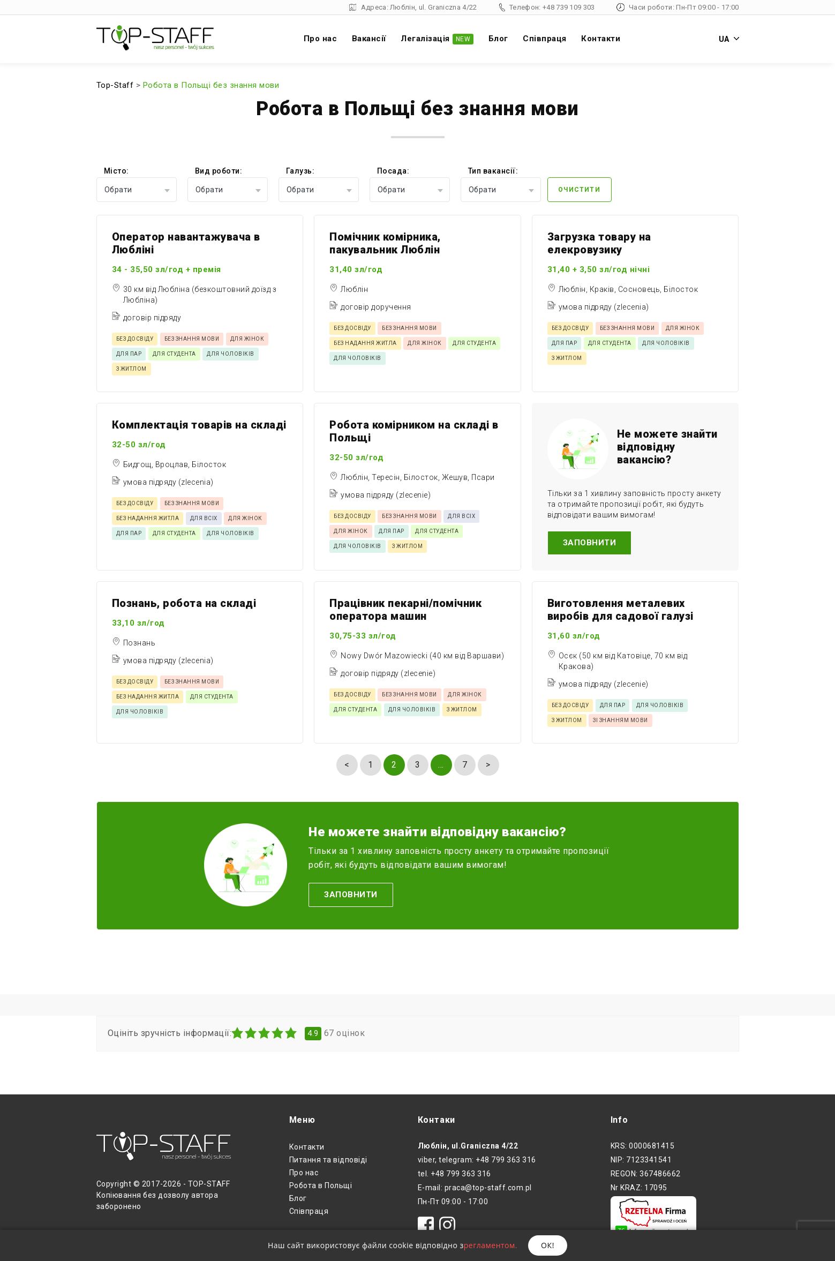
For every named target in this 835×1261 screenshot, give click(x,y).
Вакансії (369, 38)
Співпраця (545, 38)
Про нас (320, 38)
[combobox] (136, 189)
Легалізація (437, 39)
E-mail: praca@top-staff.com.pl (475, 1187)
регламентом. (490, 1245)
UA (729, 39)
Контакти (600, 38)
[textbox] (136, 189)
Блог (498, 38)
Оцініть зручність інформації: (170, 1033)
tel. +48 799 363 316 (454, 1173)
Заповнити (589, 542)
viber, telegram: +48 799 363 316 (477, 1159)
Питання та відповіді (328, 1159)
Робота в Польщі (320, 1185)
